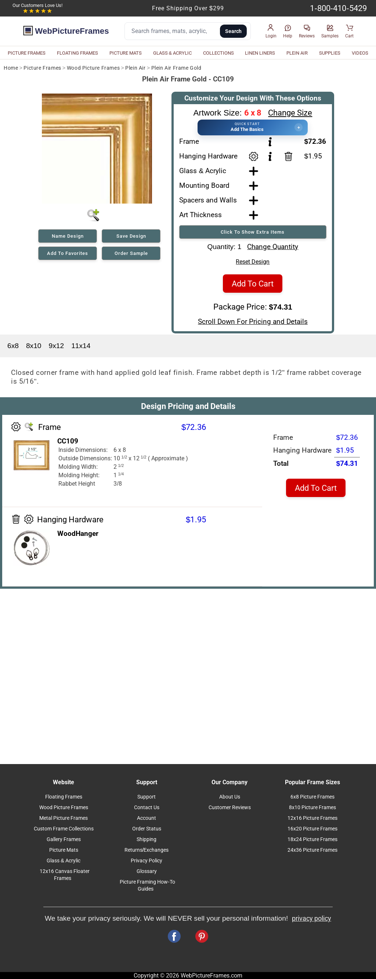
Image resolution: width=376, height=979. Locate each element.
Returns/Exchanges (146, 850)
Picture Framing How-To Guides (147, 885)
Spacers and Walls (208, 200)
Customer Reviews (230, 807)
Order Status (146, 829)
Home (11, 68)
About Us (229, 797)
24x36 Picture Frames (312, 850)
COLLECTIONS (218, 53)
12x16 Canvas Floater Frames (65, 874)
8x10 (33, 346)
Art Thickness (200, 215)
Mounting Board (204, 185)
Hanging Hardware (208, 156)
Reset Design (253, 261)
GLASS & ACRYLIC (172, 53)
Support (146, 797)
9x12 (56, 346)
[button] (270, 31)
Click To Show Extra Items (253, 232)
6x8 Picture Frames (312, 797)
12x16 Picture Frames (312, 818)
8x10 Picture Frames (312, 807)
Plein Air (135, 68)
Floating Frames (63, 797)
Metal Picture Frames (63, 818)
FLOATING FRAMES (77, 53)
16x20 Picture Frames (312, 829)
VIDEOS (360, 53)
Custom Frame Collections (64, 829)
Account (146, 818)
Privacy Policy (146, 861)
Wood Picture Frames (93, 68)
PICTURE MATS (125, 53)
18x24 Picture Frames (312, 839)
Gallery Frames (64, 839)
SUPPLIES (329, 53)
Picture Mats (63, 850)
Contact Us (146, 807)
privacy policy (311, 918)
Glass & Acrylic (202, 171)
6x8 (13, 346)
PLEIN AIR (297, 53)
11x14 (80, 346)
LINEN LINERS (260, 53)
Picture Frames (42, 68)
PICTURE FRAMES (27, 53)
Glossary (147, 871)
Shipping (146, 839)
